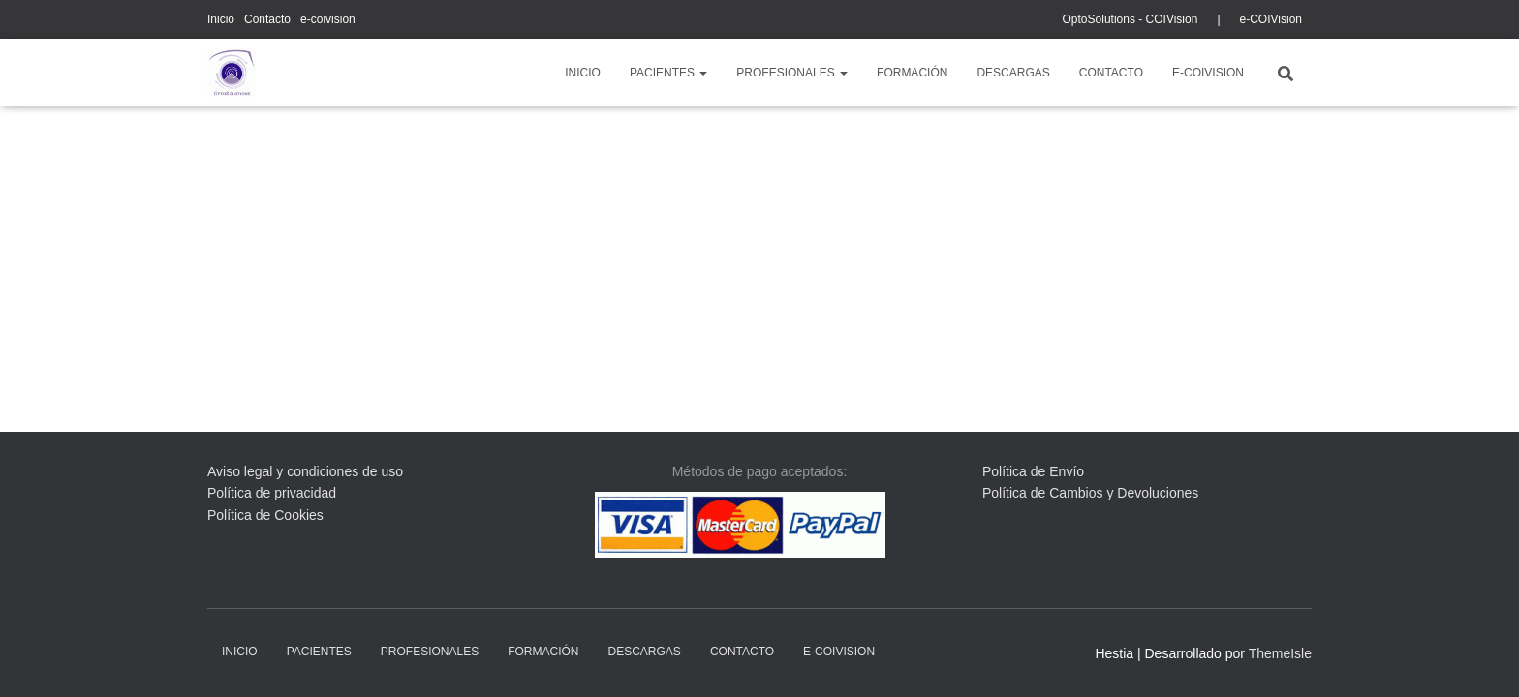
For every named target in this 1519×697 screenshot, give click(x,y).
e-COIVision (1271, 19)
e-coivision (328, 19)
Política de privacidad (271, 492)
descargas (1012, 72)
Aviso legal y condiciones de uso (305, 471)
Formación (912, 72)
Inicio (220, 19)
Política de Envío (1033, 471)
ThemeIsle (1280, 653)
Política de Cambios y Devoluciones (1090, 492)
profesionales (792, 72)
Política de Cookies (265, 515)
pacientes (668, 72)
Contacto (267, 19)
